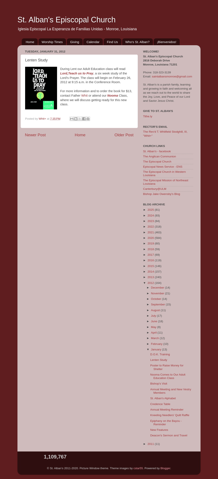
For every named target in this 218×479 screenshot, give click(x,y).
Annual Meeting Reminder (167, 409)
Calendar (92, 42)
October (156, 298)
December (158, 287)
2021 (151, 232)
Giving (74, 42)
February (157, 343)
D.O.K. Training (160, 354)
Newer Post (35, 135)
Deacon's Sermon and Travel (168, 435)
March (155, 338)
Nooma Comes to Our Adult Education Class (167, 376)
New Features (159, 429)
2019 (151, 243)
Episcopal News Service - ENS (162, 166)
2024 (151, 215)
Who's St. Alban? (137, 42)
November (158, 293)
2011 (151, 444)
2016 (151, 260)
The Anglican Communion (159, 156)
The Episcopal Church (157, 161)
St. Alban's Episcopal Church (66, 19)
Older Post (124, 135)
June (154, 321)
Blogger (165, 468)
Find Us (112, 42)
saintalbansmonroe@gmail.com (172, 76)
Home (30, 42)
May (154, 327)
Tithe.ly (147, 116)
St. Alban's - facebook (157, 151)
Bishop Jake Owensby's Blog (161, 194)
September (158, 304)
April (154, 332)
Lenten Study (158, 359)
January (156, 349)
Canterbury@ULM (154, 188)
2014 (151, 271)
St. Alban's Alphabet (163, 398)
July (154, 315)
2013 (151, 277)
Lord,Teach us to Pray (76, 73)
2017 (151, 254)
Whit (84, 95)
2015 (151, 266)
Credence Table (160, 404)
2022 (151, 226)
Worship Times (52, 42)
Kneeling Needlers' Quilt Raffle (169, 415)
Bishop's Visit (158, 383)
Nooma (112, 95)
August (156, 310)
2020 (151, 238)
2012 (151, 282)
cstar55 (138, 468)
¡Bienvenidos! (166, 42)
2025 (151, 209)
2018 (151, 249)
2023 (151, 221)
